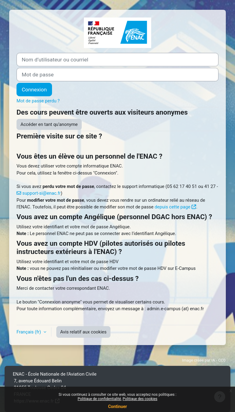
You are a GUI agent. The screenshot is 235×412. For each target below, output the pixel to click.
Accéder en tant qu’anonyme (49, 124)
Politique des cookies (140, 399)
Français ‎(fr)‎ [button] (29, 332)
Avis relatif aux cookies (83, 332)
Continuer (117, 406)
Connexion (34, 89)
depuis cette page (172, 207)
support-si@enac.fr (41, 193)
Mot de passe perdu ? (38, 101)
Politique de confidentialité (99, 399)
